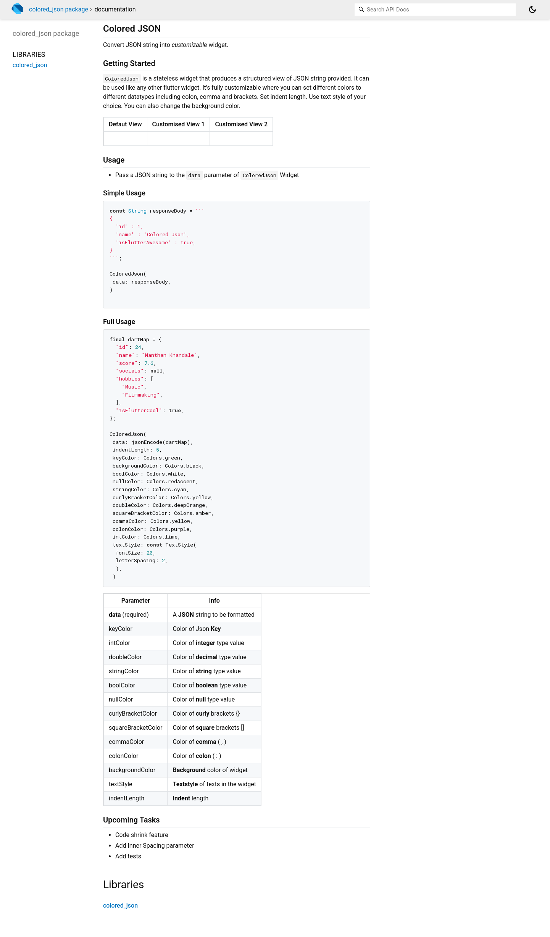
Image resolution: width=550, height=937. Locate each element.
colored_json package (58, 9)
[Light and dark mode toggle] (532, 9)
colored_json (120, 905)
